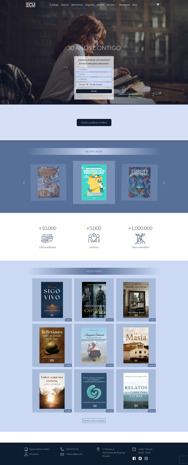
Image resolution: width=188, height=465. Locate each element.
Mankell (100, 4)
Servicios (111, 4)
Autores (65, 4)
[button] (157, 5)
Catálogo (54, 4)
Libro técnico (77, 4)
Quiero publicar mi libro (94, 122)
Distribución (124, 4)
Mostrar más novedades (94, 420)
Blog (135, 4)
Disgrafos (89, 4)
